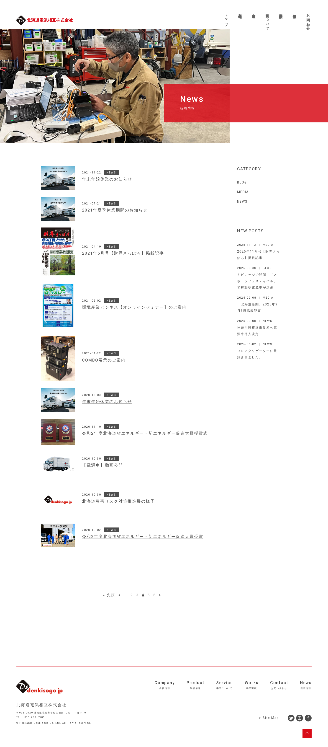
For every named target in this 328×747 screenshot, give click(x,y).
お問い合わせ (308, 20)
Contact (279, 685)
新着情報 (294, 12)
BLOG (242, 182)
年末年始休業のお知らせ (107, 179)
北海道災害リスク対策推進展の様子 (118, 501)
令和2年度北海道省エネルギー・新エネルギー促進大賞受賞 (142, 537)
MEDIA (243, 192)
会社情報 (254, 12)
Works (252, 685)
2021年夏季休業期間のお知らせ (115, 210)
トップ (226, 17)
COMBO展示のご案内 (104, 360)
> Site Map (269, 718)
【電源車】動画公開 (102, 465)
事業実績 (281, 12)
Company (164, 685)
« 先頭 (109, 595)
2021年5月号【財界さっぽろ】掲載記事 (123, 253)
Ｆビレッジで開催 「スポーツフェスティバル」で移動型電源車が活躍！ (257, 281)
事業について (267, 20)
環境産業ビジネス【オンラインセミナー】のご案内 (134, 307)
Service (224, 685)
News (306, 685)
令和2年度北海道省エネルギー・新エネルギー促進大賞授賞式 (145, 433)
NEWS (111, 172)
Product (196, 685)
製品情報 (240, 12)
